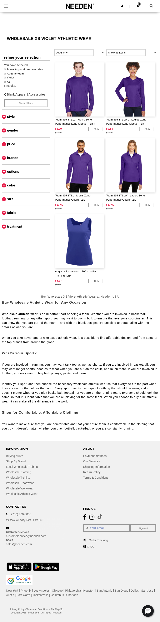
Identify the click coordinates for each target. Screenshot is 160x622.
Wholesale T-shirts (18, 477)
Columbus (57, 595)
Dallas (135, 590)
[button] (122, 5)
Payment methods (95, 456)
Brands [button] (12, 158)
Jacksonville (40, 595)
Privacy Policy (17, 609)
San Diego (121, 590)
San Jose (147, 590)
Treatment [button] (14, 226)
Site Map (55, 609)
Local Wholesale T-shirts (22, 466)
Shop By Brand (16, 461)
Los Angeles (42, 590)
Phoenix (26, 590)
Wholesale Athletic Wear (22, 493)
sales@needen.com (19, 544)
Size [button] (10, 199)
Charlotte (72, 595)
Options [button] (13, 171)
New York (12, 590)
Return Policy (91, 472)
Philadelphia (73, 590)
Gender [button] (12, 130)
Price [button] (11, 144)
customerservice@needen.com (26, 536)
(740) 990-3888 (21, 514)
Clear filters (25, 103)
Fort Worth (23, 595)
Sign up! (143, 528)
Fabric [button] (11, 213)
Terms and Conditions (37, 609)
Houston (88, 590)
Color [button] (11, 185)
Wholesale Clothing (18, 472)
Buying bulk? (14, 456)
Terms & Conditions (95, 477)
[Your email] (106, 528)
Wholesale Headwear (20, 483)
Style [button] (11, 116)
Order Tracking (98, 540)
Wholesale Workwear (20, 488)
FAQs (90, 546)
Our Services (91, 461)
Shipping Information (96, 466)
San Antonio (104, 590)
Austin (10, 595)
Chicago (57, 590)
